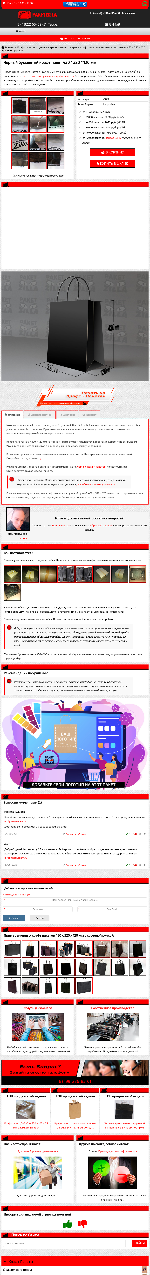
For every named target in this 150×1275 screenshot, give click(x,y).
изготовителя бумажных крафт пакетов (49, 75)
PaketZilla (45, 14)
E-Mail (114, 24)
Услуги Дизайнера (38, 1008)
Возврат (91, 414)
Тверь (53, 24)
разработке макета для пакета (95, 484)
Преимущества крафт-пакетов (117, 1151)
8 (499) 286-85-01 (105, 13)
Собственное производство (112, 1008)
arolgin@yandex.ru (15, 821)
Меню (21, 31)
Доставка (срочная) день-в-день (38, 1151)
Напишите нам (61, 525)
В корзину (112, 152)
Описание (14, 414)
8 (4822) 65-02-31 (32, 24)
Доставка (69, 414)
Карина (23, 537)
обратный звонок (101, 525)
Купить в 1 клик (112, 163)
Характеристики (41, 414)
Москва (128, 13)
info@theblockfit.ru (15, 857)
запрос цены (113, 137)
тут (40, 458)
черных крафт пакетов (91, 466)
